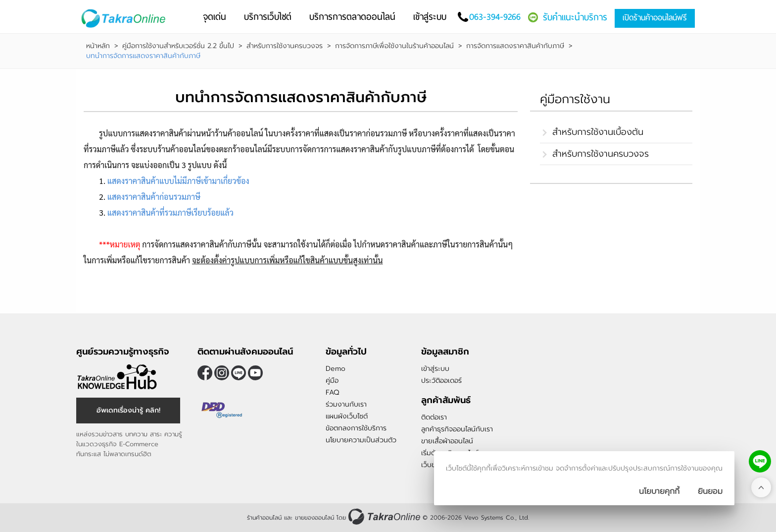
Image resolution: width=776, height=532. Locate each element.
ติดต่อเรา (434, 417)
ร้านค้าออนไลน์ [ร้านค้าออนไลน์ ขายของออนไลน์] (264, 517)
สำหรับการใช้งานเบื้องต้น (597, 132)
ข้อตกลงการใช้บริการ (356, 428)
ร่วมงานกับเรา (346, 404)
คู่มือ (332, 380)
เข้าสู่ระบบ (435, 368)
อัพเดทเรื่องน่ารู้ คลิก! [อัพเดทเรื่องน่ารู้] (128, 410)
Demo (335, 368)
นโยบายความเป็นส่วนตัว (361, 440)
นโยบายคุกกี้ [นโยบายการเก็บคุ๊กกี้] (659, 491)
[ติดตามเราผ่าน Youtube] (255, 372)
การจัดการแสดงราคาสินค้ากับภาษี (515, 46)
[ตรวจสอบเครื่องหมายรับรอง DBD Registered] (222, 410)
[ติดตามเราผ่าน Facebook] (204, 372)
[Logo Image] (125, 18)
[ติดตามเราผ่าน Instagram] (221, 372)
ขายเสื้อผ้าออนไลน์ (447, 441)
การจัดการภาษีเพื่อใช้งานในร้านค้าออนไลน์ (394, 46)
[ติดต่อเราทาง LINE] (760, 461)
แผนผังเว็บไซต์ (347, 416)
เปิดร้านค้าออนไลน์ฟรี (655, 17)
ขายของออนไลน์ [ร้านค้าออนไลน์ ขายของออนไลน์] (314, 517)
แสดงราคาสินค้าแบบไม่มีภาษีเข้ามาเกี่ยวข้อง (178, 181)
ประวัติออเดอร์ (441, 380)
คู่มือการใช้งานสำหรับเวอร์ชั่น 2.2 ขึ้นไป (178, 46)
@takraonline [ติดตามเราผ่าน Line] (238, 372)
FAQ (332, 392)
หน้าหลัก (98, 46)
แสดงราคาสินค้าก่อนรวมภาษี (153, 196)
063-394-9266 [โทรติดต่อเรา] (495, 16)
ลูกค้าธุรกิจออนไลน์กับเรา (457, 429)
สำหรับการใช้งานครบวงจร (284, 46)
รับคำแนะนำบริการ (575, 17)
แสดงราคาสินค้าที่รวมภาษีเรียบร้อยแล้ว (170, 212)
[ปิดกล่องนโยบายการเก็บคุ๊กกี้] (710, 491)
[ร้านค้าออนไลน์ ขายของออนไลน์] (384, 516)
